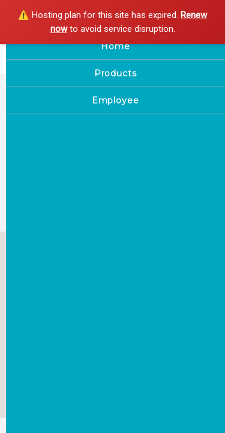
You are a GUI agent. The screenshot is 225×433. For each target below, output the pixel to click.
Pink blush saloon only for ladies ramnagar (85, 59)
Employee (34, 362)
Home (26, 349)
